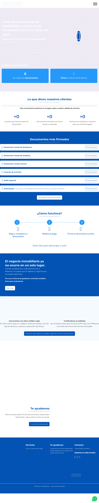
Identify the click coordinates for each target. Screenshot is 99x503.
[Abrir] (95, 4)
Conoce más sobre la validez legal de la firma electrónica (49, 334)
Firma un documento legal (34, 448)
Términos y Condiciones (41, 486)
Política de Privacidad (58, 486)
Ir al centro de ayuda (39, 424)
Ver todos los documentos (49, 197)
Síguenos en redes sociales (85, 453)
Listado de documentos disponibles (61, 448)
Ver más (10, 288)
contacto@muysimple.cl (82, 448)
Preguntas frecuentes (57, 453)
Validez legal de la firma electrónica (61, 451)
